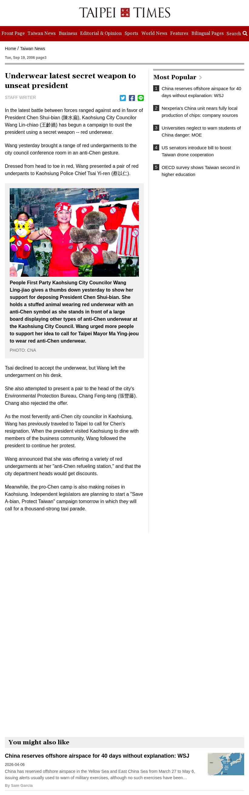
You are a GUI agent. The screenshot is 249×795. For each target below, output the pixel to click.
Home (10, 48)
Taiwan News (32, 48)
